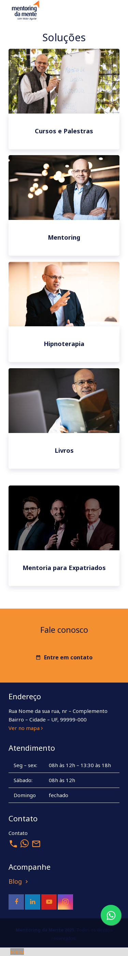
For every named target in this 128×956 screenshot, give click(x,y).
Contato (18, 833)
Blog (19, 881)
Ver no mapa (26, 728)
